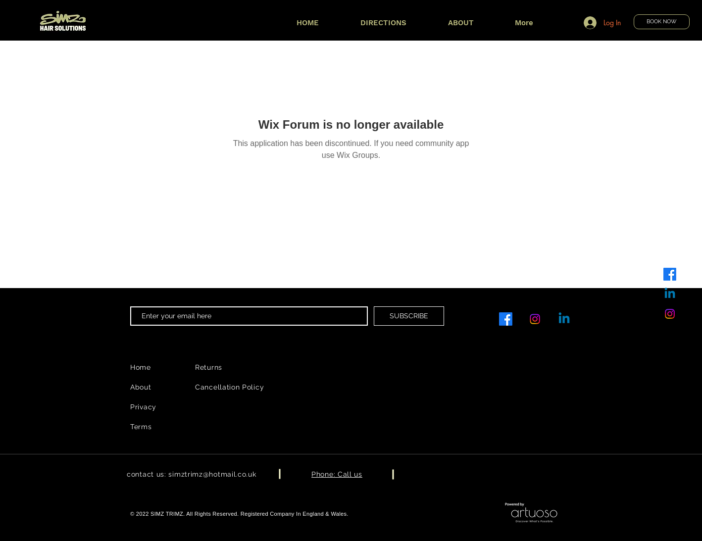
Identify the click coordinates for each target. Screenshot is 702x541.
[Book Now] (63, 22)
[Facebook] (669, 274)
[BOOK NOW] (662, 21)
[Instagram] (669, 313)
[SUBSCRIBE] (409, 316)
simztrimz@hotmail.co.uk (212, 474)
